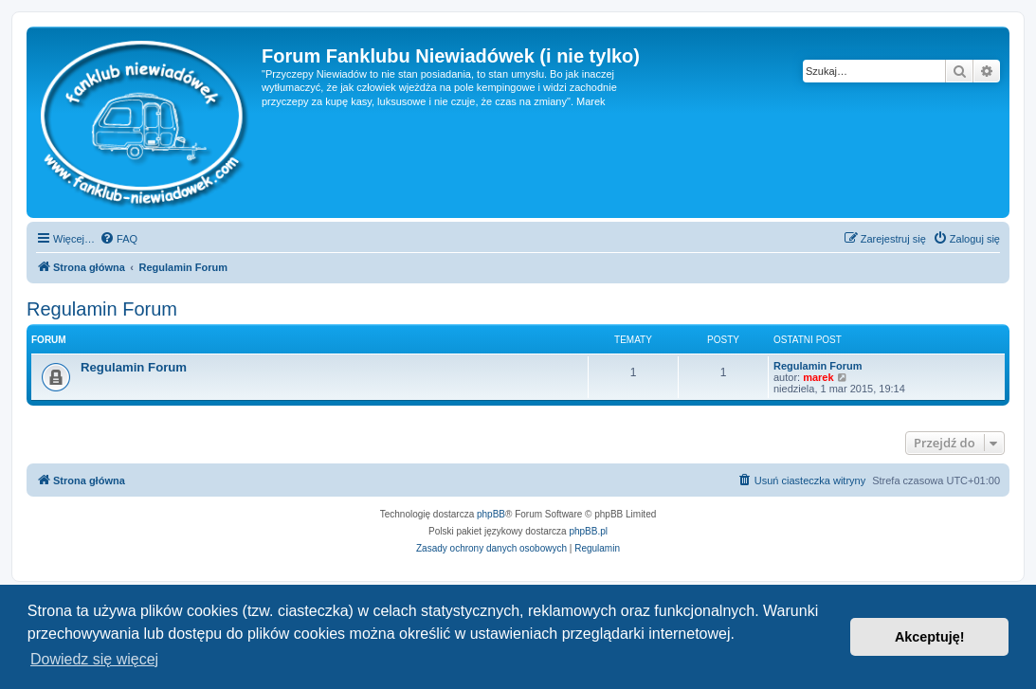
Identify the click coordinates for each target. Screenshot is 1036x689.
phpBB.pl (588, 531)
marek (818, 377)
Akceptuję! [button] (930, 636)
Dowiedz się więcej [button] (94, 659)
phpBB (491, 514)
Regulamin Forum (102, 309)
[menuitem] (118, 238)
